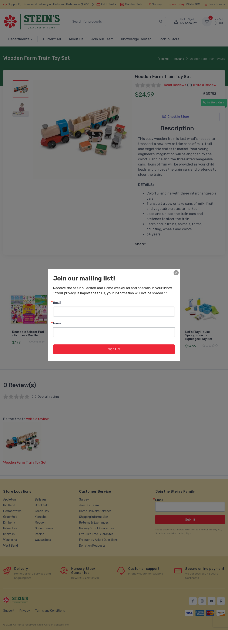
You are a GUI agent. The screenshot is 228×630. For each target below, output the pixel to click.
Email (57, 302)
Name (57, 323)
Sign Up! (114, 349)
